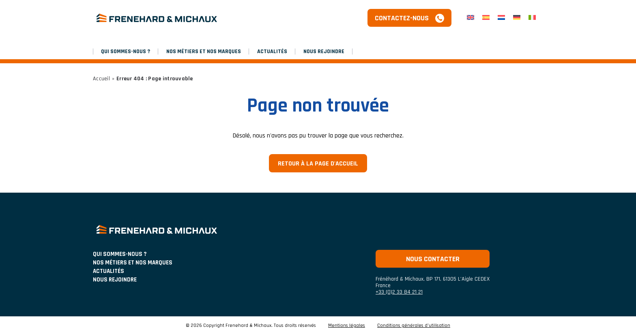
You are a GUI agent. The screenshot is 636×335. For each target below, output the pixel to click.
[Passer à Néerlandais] (501, 18)
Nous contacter (433, 259)
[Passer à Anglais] (470, 18)
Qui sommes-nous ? (125, 51)
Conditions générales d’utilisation (413, 326)
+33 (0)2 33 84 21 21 (399, 292)
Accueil (101, 78)
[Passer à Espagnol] (486, 18)
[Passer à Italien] (532, 18)
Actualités (272, 51)
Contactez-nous (402, 18)
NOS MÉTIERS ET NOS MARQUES (203, 51)
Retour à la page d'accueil (318, 163)
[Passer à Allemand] (516, 18)
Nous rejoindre (323, 51)
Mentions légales (346, 326)
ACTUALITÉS (108, 271)
